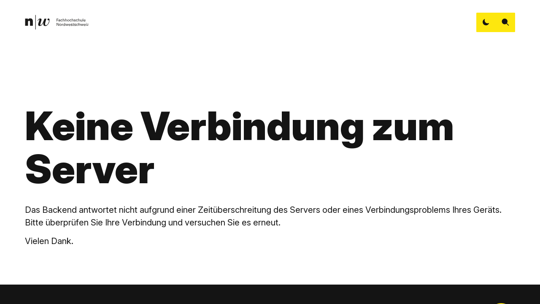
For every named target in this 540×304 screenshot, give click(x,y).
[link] (57, 22)
